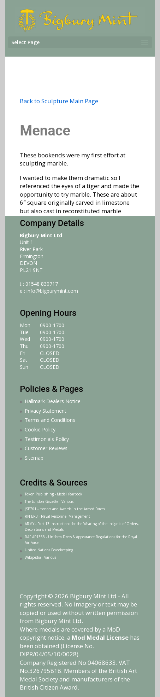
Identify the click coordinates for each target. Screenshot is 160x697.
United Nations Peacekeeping (49, 549)
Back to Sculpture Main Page (59, 101)
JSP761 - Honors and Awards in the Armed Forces (65, 508)
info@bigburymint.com (52, 290)
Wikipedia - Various (40, 557)
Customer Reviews (46, 448)
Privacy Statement (45, 410)
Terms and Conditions (50, 420)
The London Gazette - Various (49, 501)
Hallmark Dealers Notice (53, 401)
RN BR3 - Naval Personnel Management (57, 516)
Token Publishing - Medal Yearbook (53, 494)
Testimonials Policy (47, 439)
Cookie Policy (40, 429)
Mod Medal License (100, 637)
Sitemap (34, 457)
